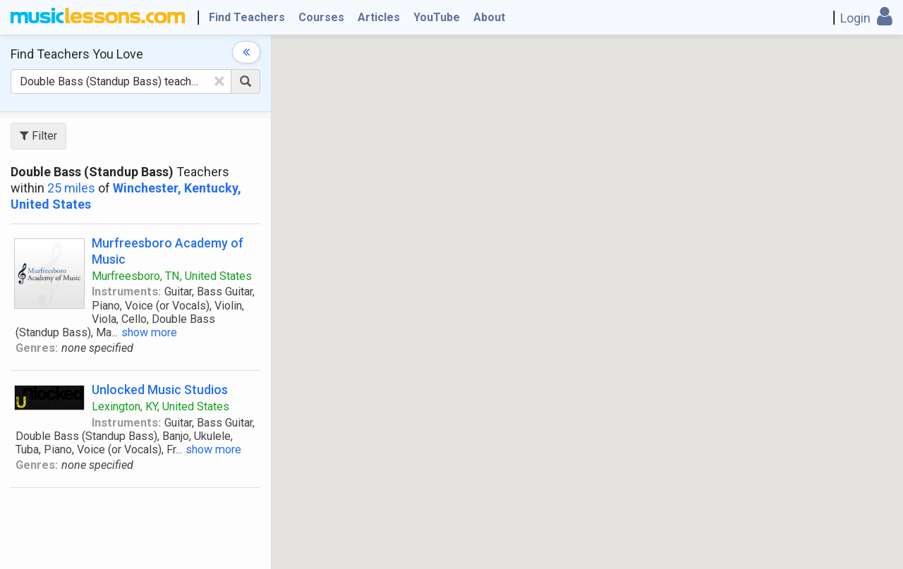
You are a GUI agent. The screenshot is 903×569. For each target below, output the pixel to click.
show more (149, 332)
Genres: (37, 348)
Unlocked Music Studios (160, 389)
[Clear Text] (219, 81)
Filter (38, 135)
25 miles (71, 188)
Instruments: (126, 291)
